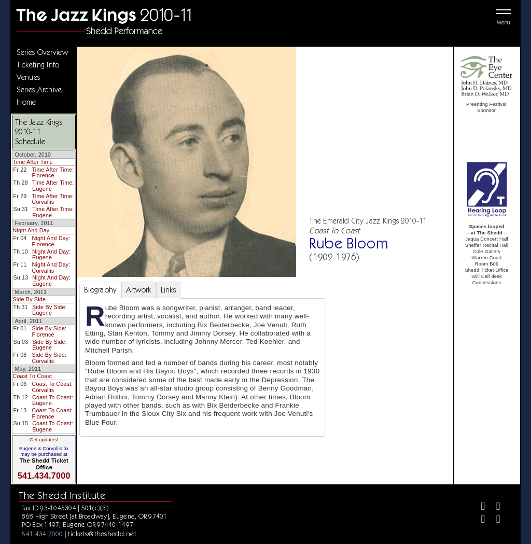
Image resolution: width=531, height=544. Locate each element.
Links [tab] (168, 290)
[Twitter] (493, 507)
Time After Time (32, 162)
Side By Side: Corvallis (49, 358)
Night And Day (30, 230)
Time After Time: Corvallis (53, 199)
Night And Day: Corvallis (51, 267)
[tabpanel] (202, 367)
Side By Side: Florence (49, 331)
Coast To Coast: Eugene (52, 400)
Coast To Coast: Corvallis (52, 387)
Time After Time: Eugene (53, 185)
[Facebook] (478, 507)
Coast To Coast (32, 376)
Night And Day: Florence (51, 241)
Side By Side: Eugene (49, 310)
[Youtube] (493, 520)
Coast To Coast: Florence (52, 413)
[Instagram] (478, 520)
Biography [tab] (100, 290)
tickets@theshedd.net (102, 533)
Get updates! (44, 439)
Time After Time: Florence (53, 172)
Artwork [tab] (138, 290)
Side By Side (29, 299)
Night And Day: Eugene (51, 254)
